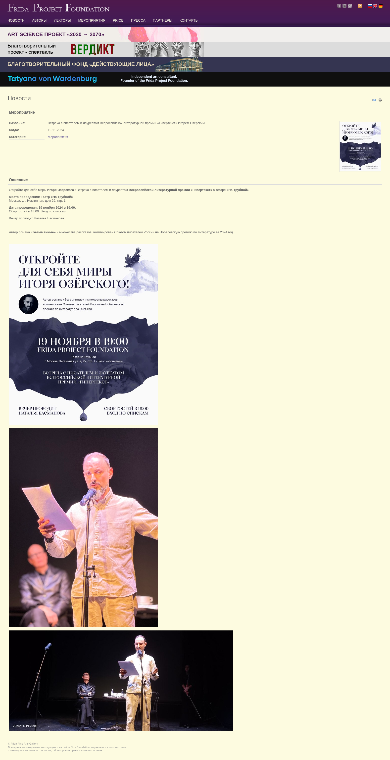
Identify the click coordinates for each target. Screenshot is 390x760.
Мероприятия (58, 137)
